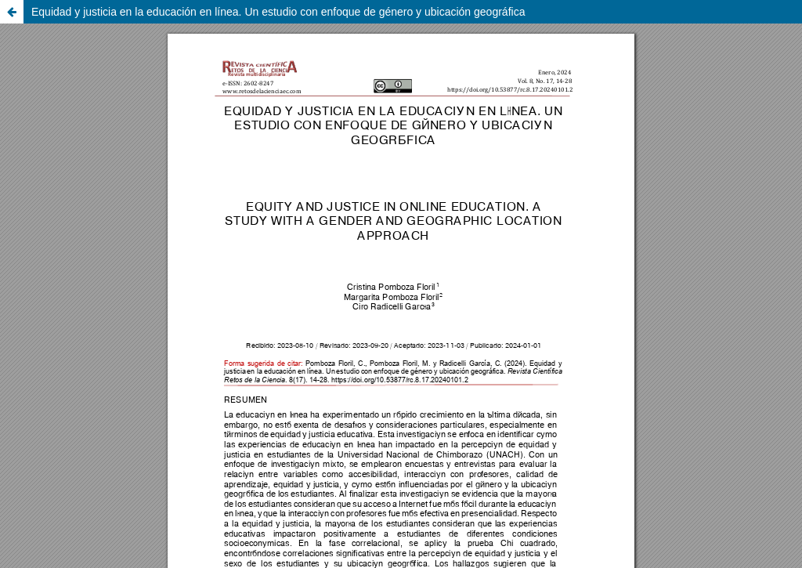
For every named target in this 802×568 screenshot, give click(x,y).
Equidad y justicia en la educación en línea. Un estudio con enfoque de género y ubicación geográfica (278, 11)
